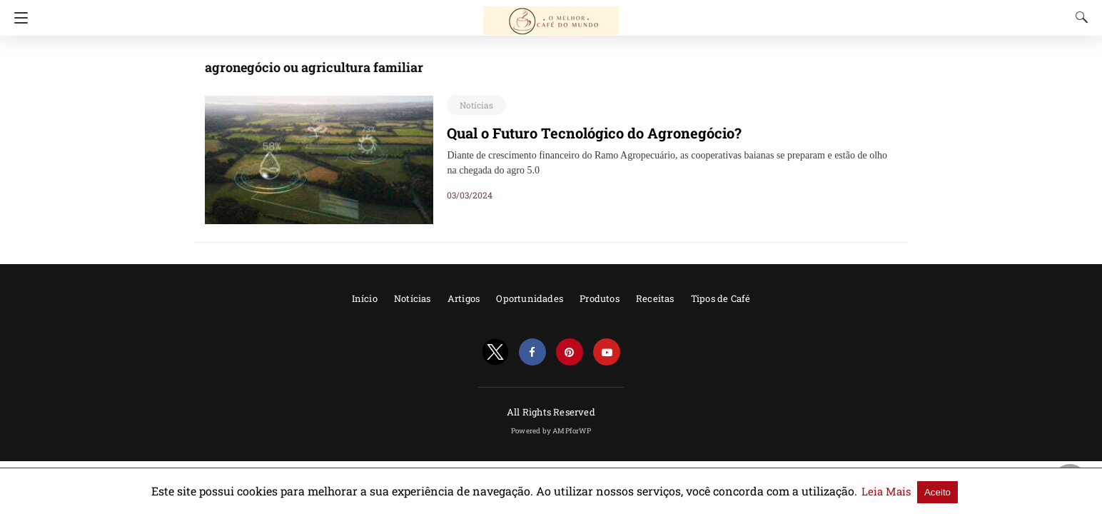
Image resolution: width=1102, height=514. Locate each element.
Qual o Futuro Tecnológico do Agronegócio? (580, 133)
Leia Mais (835, 491)
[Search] (1078, 17)
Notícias (474, 105)
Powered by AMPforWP (551, 431)
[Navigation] (17, 18)
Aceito (882, 491)
